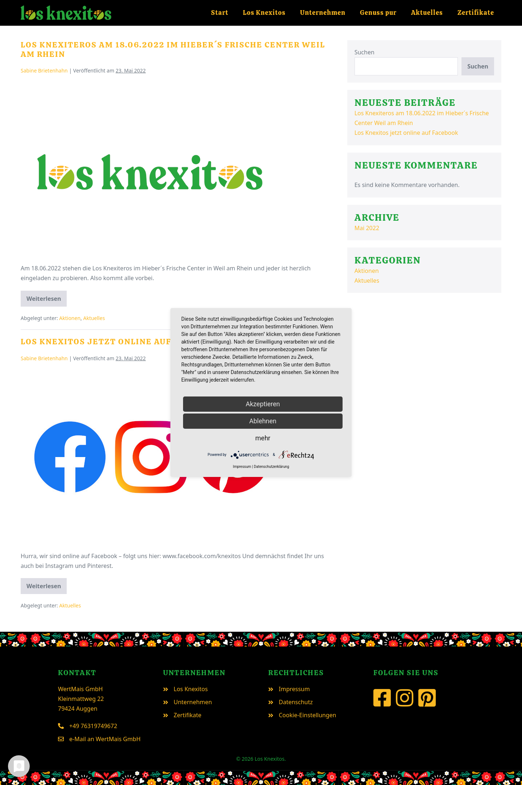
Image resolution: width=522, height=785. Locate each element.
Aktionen (69, 318)
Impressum (242, 467)
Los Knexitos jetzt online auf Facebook (120, 341)
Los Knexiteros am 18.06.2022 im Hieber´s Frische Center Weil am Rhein (173, 49)
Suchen (364, 52)
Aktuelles (427, 12)
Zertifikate (475, 12)
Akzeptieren (263, 404)
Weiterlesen (46, 301)
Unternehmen (322, 12)
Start (219, 12)
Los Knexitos (264, 12)
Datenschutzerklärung (271, 467)
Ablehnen (262, 421)
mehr (262, 438)
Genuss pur (378, 12)
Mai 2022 (367, 228)
